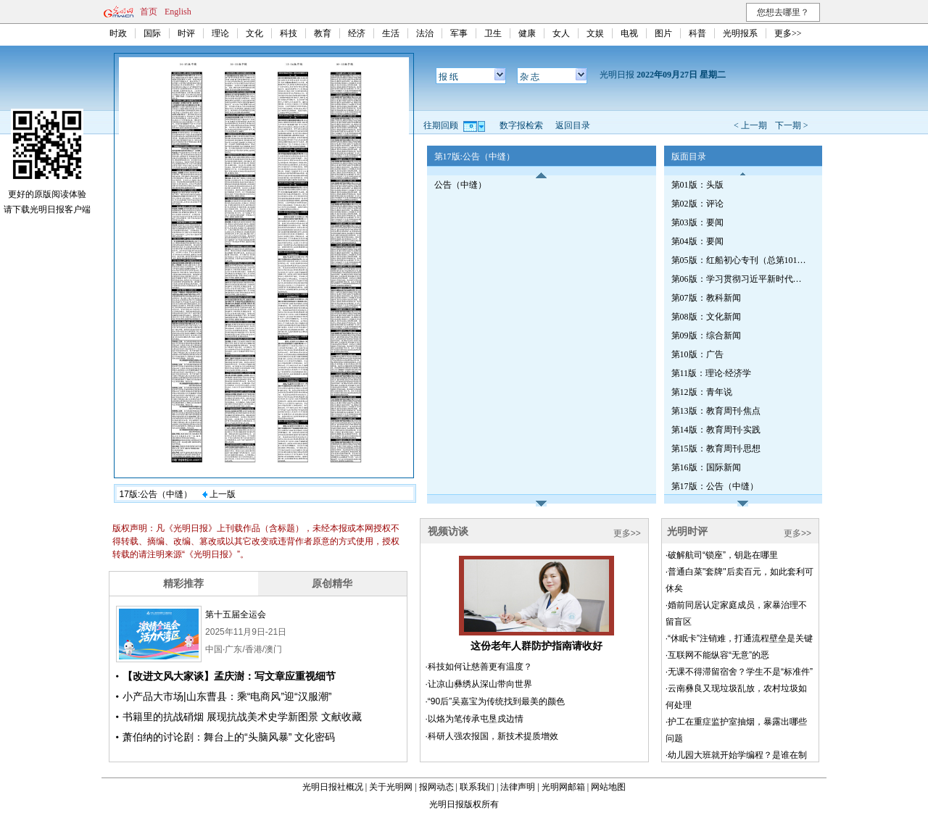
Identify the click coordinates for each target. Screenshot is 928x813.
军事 (459, 33)
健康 (527, 33)
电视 (629, 33)
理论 (220, 33)
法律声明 (517, 787)
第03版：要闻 (697, 222)
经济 (356, 33)
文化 (254, 33)
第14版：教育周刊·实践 (716, 430)
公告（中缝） (460, 185)
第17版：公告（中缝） (714, 486)
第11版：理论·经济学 (711, 373)
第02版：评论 (697, 204)
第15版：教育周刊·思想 (716, 448)
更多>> (788, 33)
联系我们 (477, 787)
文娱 (595, 33)
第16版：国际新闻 (706, 467)
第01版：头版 (697, 185)
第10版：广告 (697, 354)
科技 (288, 33)
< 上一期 (750, 125)
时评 (186, 33)
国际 (152, 33)
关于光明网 (391, 787)
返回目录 (572, 125)
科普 (697, 33)
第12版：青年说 (701, 392)
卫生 (493, 33)
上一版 (219, 494)
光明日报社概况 (332, 787)
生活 (390, 33)
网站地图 (608, 787)
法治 (425, 33)
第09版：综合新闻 (706, 335)
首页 (148, 12)
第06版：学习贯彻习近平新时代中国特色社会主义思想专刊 (740, 279)
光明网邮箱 (563, 787)
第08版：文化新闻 (706, 317)
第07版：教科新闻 (706, 298)
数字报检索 (521, 125)
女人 (561, 33)
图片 (663, 33)
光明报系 (740, 33)
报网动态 (436, 787)
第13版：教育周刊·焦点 (716, 411)
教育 (322, 33)
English (178, 12)
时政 (118, 33)
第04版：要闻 (697, 241)
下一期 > (791, 125)
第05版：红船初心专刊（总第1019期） (740, 260)
